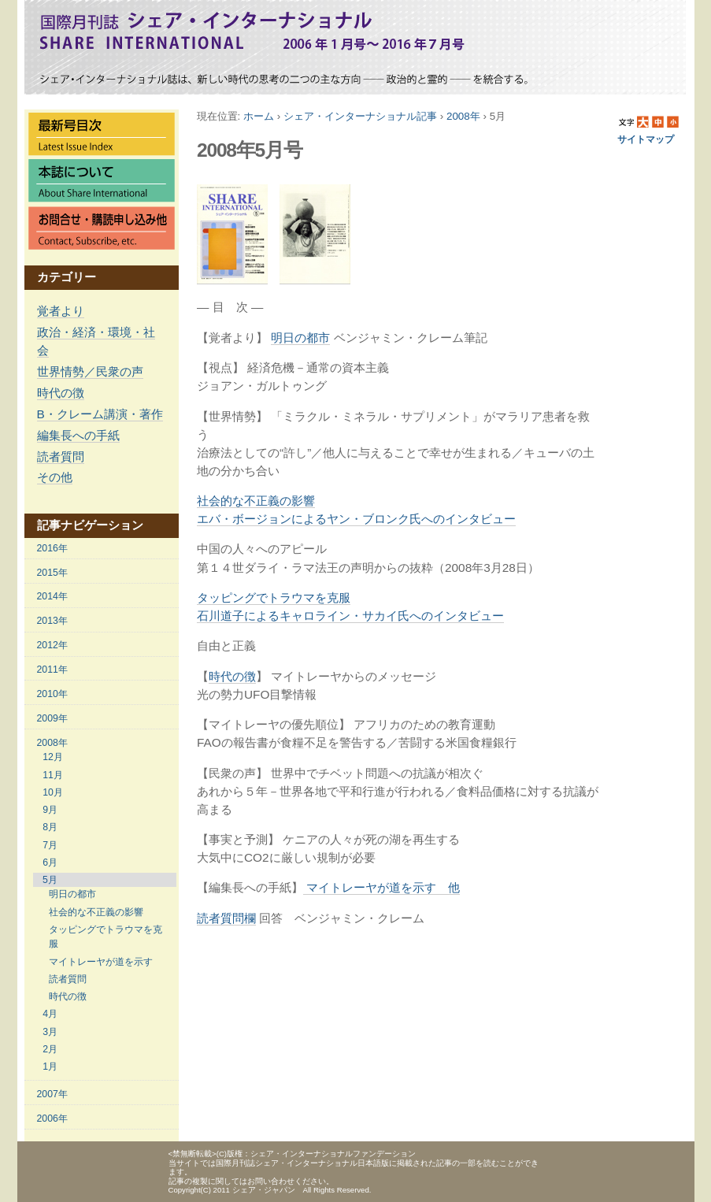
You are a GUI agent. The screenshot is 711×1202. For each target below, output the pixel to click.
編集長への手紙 (78, 435)
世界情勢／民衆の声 (90, 371)
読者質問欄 (226, 918)
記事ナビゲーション (90, 525)
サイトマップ (645, 139)
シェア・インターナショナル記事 (360, 116)
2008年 (463, 116)
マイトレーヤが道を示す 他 (381, 887)
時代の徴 (232, 676)
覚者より (60, 310)
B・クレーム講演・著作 (100, 414)
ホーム (258, 116)
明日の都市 (300, 337)
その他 (54, 477)
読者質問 (60, 456)
